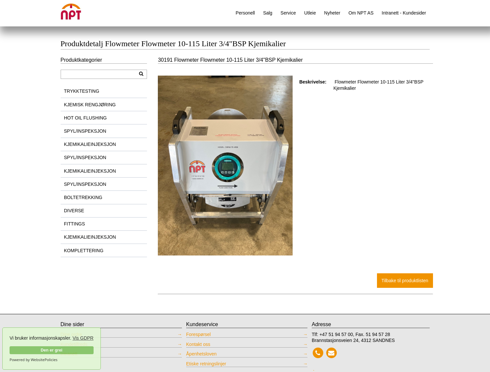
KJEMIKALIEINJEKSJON (90, 144)
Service (288, 13)
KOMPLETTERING (83, 250)
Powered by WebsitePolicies (33, 359)
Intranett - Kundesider (404, 13)
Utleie (310, 13)
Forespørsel (198, 334)
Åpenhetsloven (201, 353)
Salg (267, 13)
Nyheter (332, 13)
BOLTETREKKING (83, 197)
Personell (245, 13)
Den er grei (51, 350)
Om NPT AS (360, 13)
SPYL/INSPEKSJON (85, 131)
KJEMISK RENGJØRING (90, 104)
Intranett (69, 353)
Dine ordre (71, 334)
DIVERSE (74, 210)
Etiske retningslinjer (206, 363)
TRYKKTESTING (81, 91)
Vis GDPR (83, 338)
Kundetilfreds (74, 344)
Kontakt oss (198, 344)
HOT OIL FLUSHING (85, 117)
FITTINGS (74, 223)
